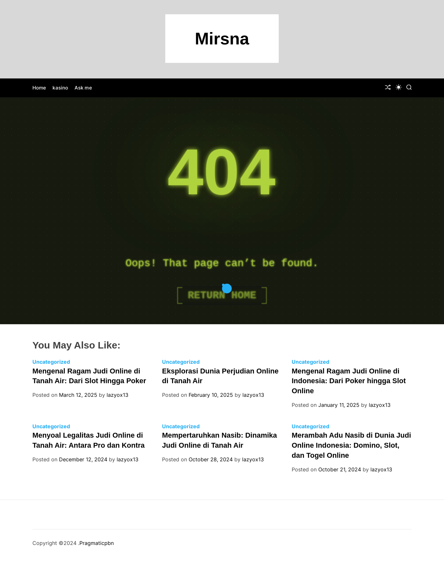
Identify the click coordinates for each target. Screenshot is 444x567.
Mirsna (222, 38)
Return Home (222, 295)
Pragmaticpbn (96, 543)
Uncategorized (51, 362)
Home (39, 88)
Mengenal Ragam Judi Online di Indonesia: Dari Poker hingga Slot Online (349, 381)
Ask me (83, 88)
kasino (60, 88)
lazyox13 (117, 395)
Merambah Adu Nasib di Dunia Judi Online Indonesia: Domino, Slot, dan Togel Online (351, 445)
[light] (399, 87)
